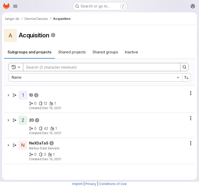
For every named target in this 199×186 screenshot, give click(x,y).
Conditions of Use (113, 184)
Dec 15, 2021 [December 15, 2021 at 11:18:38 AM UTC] (51, 108)
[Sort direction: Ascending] (186, 77)
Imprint (77, 184)
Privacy (90, 184)
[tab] (29, 52)
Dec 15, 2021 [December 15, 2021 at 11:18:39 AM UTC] (51, 133)
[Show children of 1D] (8, 95)
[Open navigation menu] (15, 6)
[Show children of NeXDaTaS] (8, 145)
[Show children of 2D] (8, 120)
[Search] (99, 67)
